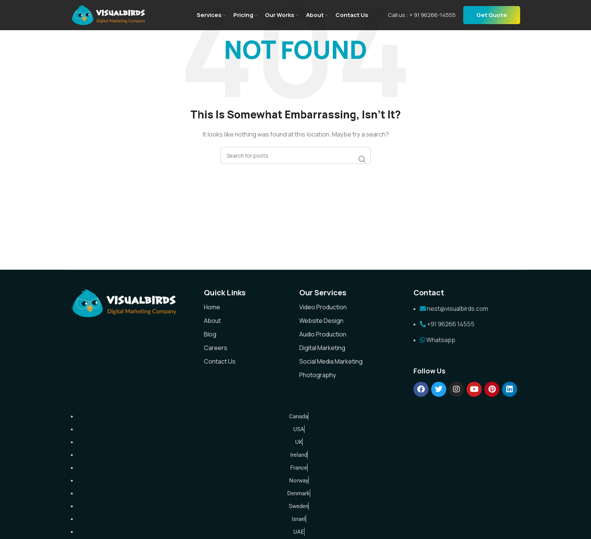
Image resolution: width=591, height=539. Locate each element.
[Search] (295, 155)
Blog (210, 334)
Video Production (323, 307)
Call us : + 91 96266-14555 (422, 15)
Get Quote (491, 15)
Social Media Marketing (331, 361)
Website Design (321, 320)
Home (212, 307)
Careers (215, 348)
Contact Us (220, 361)
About (212, 320)
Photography (317, 375)
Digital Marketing (322, 348)
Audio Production (322, 334)
